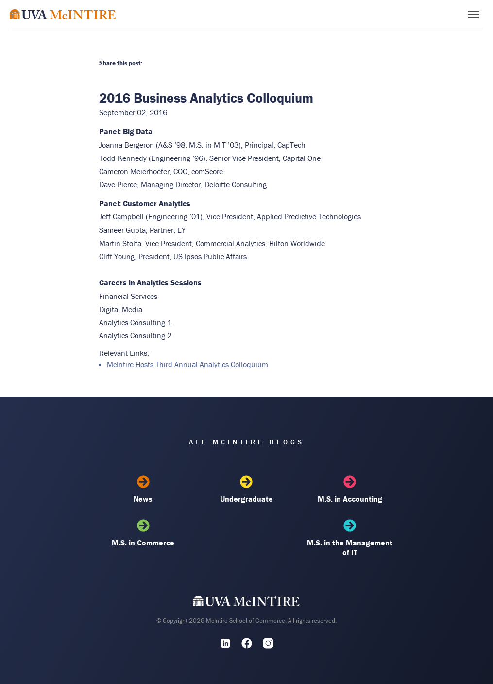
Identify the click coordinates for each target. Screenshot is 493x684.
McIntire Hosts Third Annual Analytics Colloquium (187, 364)
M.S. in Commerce (143, 533)
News (143, 489)
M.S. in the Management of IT (350, 538)
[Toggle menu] (473, 14)
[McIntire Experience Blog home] (63, 14)
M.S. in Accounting (350, 489)
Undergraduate (246, 489)
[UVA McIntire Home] (246, 603)
